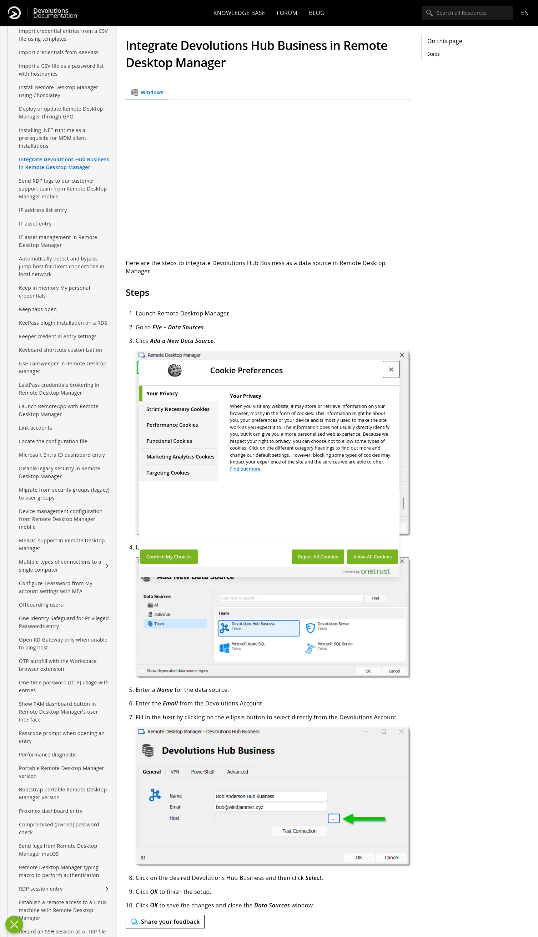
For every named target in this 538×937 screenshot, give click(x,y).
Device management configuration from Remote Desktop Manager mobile (60, 519)
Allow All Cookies (372, 556)
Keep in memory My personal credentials (54, 291)
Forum (287, 12)
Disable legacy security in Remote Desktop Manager (59, 472)
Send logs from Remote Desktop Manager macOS (58, 849)
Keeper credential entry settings (58, 336)
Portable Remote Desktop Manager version (61, 772)
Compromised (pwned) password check (59, 828)
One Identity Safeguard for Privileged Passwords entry (64, 622)
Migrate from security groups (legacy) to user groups (64, 493)
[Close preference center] (391, 369)
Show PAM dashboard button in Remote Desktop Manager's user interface (58, 711)
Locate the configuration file (53, 441)
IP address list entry (43, 210)
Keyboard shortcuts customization (60, 349)
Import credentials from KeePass (59, 52)
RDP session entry (41, 888)
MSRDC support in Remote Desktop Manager (62, 544)
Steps (433, 54)
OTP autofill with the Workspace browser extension (58, 665)
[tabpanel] (311, 434)
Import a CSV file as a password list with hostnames (61, 69)
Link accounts (35, 427)
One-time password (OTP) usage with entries (64, 686)
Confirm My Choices (169, 556)
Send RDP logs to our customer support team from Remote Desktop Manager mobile (63, 188)
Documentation (55, 13)
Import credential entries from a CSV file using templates (63, 34)
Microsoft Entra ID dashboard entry (62, 454)
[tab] (179, 393)
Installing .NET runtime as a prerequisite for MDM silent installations (52, 138)
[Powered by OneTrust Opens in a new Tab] (369, 572)
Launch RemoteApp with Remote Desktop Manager (59, 410)
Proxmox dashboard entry (50, 810)
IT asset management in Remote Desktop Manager (58, 241)
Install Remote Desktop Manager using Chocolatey (58, 91)
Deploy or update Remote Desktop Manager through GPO (61, 112)
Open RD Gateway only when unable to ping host (63, 643)
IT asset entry (35, 223)
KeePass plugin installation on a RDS (63, 322)
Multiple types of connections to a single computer (60, 565)
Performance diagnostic (48, 754)
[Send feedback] (165, 921)
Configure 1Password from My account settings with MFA (55, 587)
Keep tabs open (38, 309)
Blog (317, 12)
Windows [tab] (147, 92)
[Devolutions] (14, 13)
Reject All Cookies (318, 556)
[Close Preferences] (14, 924)
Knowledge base (239, 12)
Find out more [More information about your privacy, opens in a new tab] (245, 469)
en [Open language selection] (525, 13)
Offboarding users (41, 604)
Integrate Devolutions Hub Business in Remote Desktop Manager (64, 163)
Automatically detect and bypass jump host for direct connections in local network (61, 266)
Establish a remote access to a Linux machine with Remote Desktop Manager (63, 910)
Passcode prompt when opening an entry (62, 737)
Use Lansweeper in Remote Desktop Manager (62, 367)
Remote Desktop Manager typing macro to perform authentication (59, 871)
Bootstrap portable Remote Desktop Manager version (63, 793)
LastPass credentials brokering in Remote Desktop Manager (59, 388)
